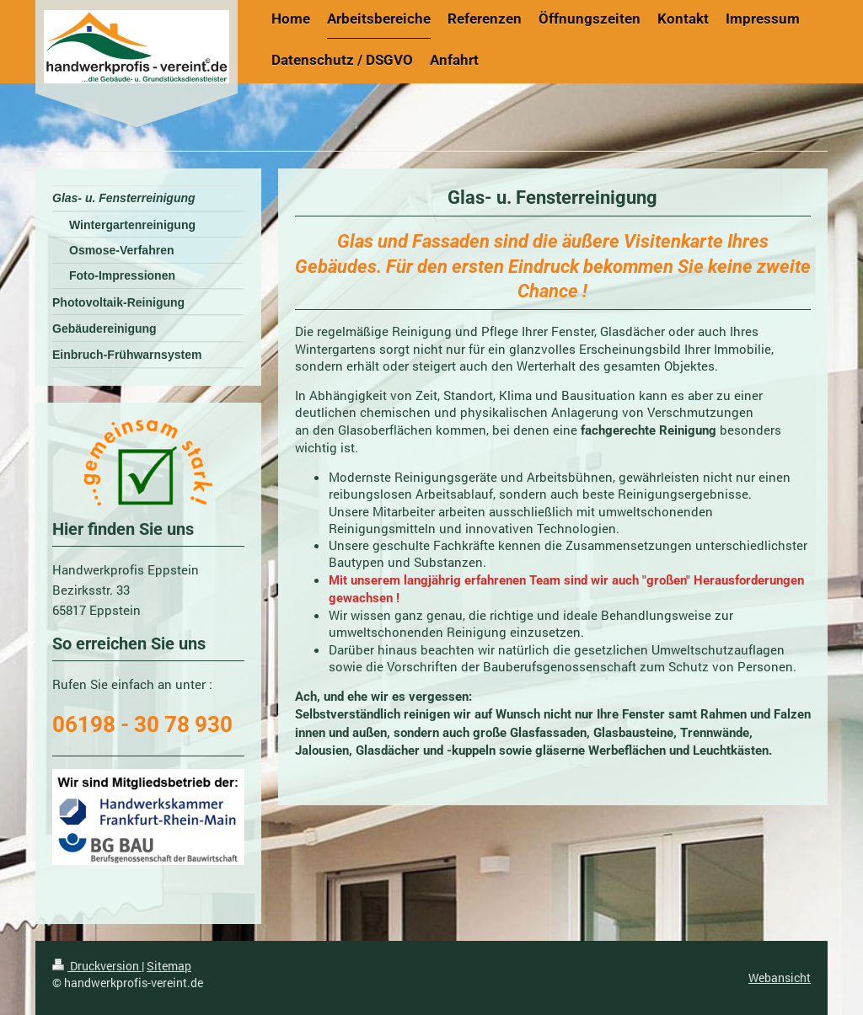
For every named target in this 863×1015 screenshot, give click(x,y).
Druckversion (97, 966)
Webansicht (779, 978)
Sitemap (169, 966)
